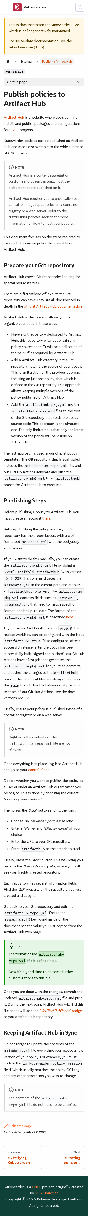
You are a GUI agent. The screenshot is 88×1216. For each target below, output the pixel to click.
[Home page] (8, 61)
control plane (38, 769)
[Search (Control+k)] (79, 7)
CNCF (14, 129)
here (69, 617)
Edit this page (18, 1125)
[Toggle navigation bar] (7, 7)
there (46, 518)
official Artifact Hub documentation (53, 306)
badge (60, 1010)
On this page (17, 81)
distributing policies (25, 217)
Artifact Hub (14, 117)
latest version (21, 47)
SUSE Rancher (46, 1193)
